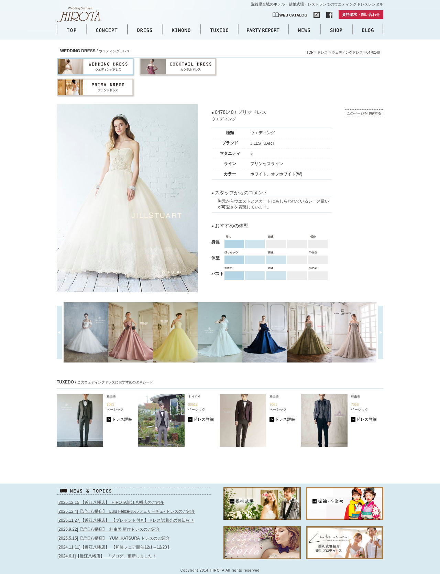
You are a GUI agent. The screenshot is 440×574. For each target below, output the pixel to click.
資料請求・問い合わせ (361, 14)
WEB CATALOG (293, 15)
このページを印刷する (364, 113)
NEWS (304, 30)
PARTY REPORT (263, 30)
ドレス (322, 52)
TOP (71, 30)
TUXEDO (219, 30)
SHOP (336, 30)
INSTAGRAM (317, 15)
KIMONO (181, 30)
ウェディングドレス (347, 52)
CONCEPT (106, 30)
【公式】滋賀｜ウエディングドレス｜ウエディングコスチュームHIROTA (82, 14)
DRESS (145, 30)
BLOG (367, 30)
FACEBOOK (329, 15)
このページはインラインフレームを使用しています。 (134, 534)
